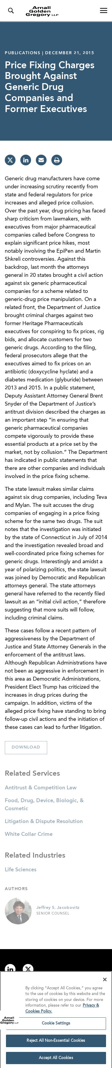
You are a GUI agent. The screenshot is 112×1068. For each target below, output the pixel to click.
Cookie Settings (56, 1025)
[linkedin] (25, 160)
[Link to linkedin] (10, 969)
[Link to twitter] (28, 969)
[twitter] (10, 160)
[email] (41, 160)
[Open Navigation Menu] (103, 11)
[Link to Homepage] (58, 11)
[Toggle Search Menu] (11, 11)
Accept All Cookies (56, 1060)
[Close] (104, 981)
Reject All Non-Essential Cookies (56, 1042)
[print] (56, 160)
